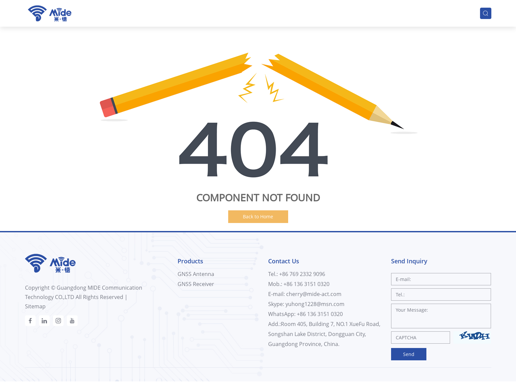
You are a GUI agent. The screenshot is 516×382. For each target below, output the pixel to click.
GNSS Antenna (196, 274)
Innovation (361, 12)
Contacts (457, 12)
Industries (261, 12)
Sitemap (35, 306)
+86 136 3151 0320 (320, 314)
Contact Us (283, 261)
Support (410, 12)
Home (120, 12)
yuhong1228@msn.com (314, 304)
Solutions (212, 12)
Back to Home (258, 216)
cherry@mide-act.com (313, 294)
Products (164, 12)
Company (311, 12)
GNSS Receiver (196, 284)
